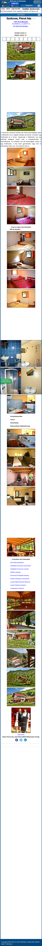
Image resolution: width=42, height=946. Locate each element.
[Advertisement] (21, 96)
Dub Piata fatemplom (17, 562)
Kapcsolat (31, 942)
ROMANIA (33, 5)
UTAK (3, 9)
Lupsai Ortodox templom (18, 585)
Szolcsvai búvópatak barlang (19, 575)
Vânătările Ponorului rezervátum (20, 566)
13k (14, 3)
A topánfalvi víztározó (17, 588)
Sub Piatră (28, 15)
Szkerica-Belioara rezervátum (19, 578)
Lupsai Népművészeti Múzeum (20, 582)
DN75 (8, 9)
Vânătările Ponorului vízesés (19, 569)
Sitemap (9, 944)
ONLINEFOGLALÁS (6, 381)
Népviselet (21, 721)
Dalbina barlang (15, 572)
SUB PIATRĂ (16, 9)
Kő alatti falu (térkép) (20, 26)
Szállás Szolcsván (31, 9)
